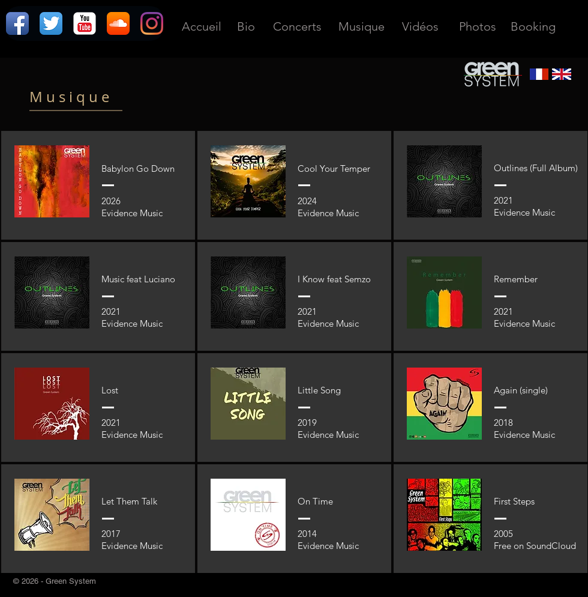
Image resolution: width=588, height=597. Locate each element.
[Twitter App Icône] (51, 23)
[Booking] (533, 26)
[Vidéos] (420, 26)
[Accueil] (201, 26)
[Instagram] (151, 23)
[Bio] (246, 26)
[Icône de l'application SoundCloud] (118, 23)
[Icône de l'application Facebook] (17, 23)
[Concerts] (297, 26)
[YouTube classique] (84, 23)
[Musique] (361, 26)
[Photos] (477, 26)
